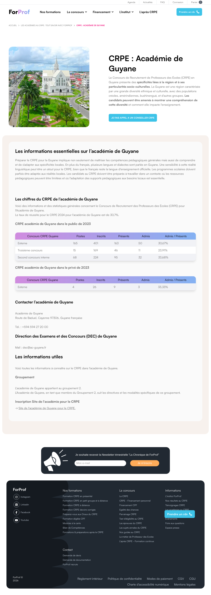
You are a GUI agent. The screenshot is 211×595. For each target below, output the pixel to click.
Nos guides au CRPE (129, 532)
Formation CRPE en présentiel (77, 496)
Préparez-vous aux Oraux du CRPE (80, 514)
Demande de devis (72, 555)
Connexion (178, 2)
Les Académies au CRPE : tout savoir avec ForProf (46, 25)
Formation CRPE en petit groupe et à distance (85, 500)
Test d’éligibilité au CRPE (131, 518)
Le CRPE (123, 496)
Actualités (147, 2)
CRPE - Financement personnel (135, 500)
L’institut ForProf (173, 496)
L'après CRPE (148, 12)
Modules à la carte (72, 523)
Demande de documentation (77, 559)
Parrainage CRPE (127, 514)
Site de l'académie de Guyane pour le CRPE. (47, 408)
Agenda (131, 2)
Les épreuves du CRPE (130, 523)
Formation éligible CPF (74, 518)
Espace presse (172, 527)
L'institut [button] (124, 12)
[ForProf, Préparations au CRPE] (21, 11)
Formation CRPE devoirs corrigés (79, 509)
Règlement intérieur (90, 578)
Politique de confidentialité (125, 578)
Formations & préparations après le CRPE (83, 532)
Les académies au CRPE (177, 509)
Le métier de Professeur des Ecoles (136, 536)
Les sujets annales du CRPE (132, 527)
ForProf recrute (70, 564)
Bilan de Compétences (74, 527)
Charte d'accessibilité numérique (148, 584)
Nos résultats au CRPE (176, 500)
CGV (181, 578)
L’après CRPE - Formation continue (136, 541)
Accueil (13, 25)
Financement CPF (128, 505)
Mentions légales (185, 584)
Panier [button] (196, 2)
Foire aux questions (174, 523)
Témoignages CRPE (175, 505)
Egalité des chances (129, 509)
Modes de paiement (160, 578)
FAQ (162, 2)
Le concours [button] (75, 12)
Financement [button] (101, 12)
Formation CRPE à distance (76, 505)
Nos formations (50, 12)
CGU (192, 578)
